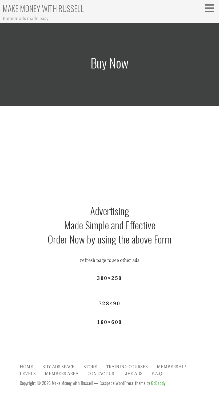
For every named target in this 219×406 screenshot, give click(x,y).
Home (26, 366)
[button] (211, 8)
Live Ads (132, 373)
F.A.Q (157, 373)
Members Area (61, 373)
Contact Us (100, 373)
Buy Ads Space (58, 366)
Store (90, 366)
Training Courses (127, 366)
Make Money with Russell (43, 8)
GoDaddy (158, 383)
